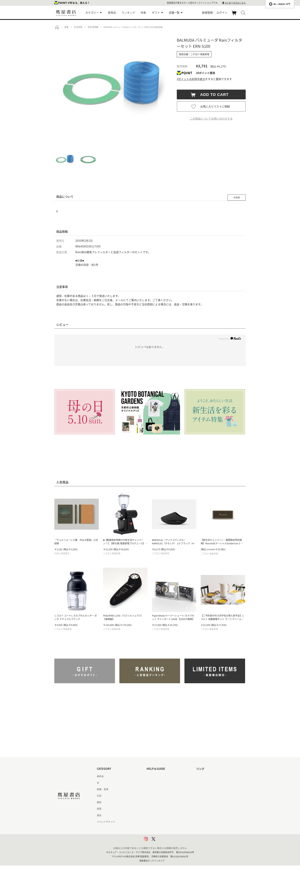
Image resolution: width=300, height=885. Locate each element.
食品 (99, 815)
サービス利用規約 (156, 795)
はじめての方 (153, 776)
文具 (99, 795)
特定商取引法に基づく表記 (160, 815)
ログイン (222, 12)
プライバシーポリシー (158, 828)
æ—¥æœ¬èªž (279, 4)
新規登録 (207, 12)
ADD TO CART (212, 94)
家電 (99, 808)
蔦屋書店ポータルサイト (209, 776)
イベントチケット (106, 821)
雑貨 (99, 802)
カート (234, 15)
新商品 (112, 12)
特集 (143, 12)
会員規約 (151, 808)
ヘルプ (150, 783)
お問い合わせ (153, 789)
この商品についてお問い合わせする (211, 118)
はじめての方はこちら (235, 2)
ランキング (128, 12)
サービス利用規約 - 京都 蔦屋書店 (164, 802)
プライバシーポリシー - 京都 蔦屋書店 (166, 834)
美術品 (100, 776)
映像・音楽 (102, 789)
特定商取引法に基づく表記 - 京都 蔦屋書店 (168, 821)
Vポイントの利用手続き (191, 79)
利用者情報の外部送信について (163, 841)
